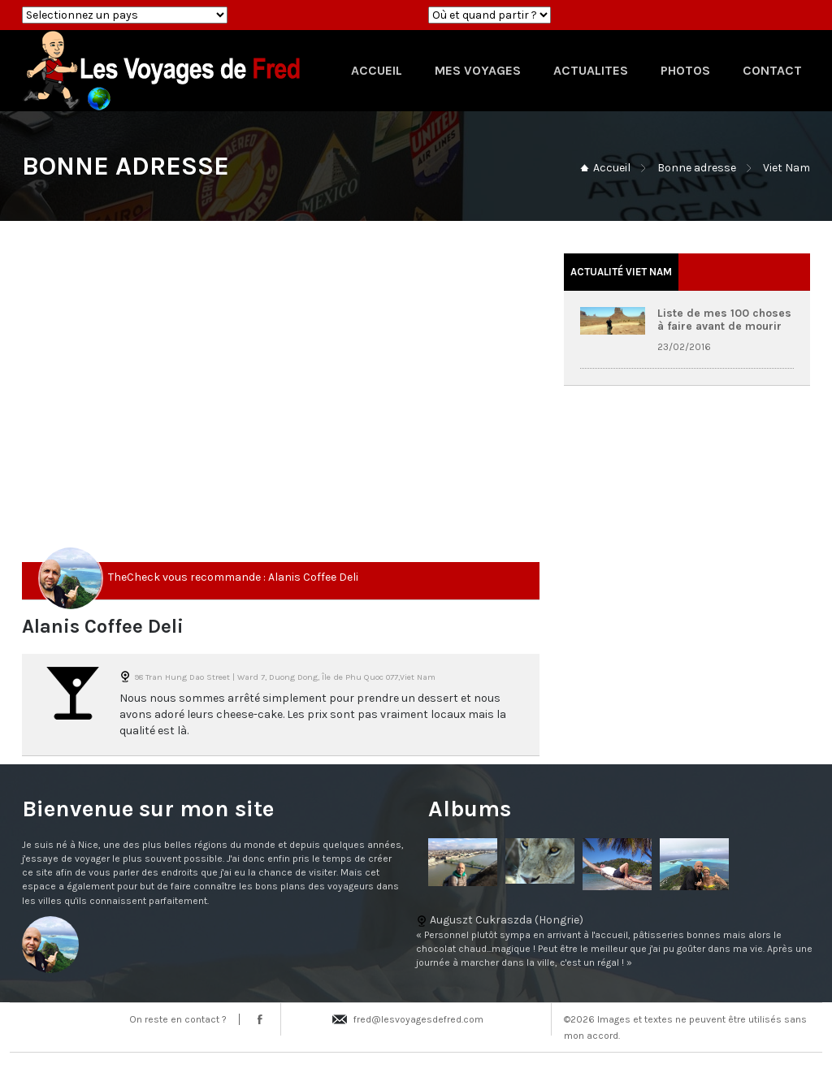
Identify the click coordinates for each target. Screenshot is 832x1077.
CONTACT (772, 70)
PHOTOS (685, 70)
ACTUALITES (590, 70)
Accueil (611, 168)
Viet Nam (786, 168)
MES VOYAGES (478, 70)
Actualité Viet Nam (621, 272)
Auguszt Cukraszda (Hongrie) (416, 941)
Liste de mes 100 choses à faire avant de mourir (724, 319)
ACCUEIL (376, 70)
